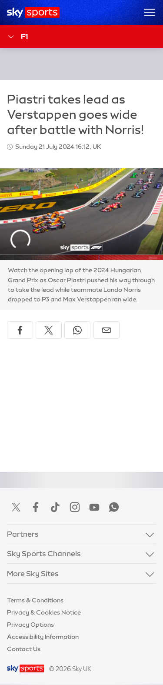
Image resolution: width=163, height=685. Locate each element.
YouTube (94, 507)
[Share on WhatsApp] (77, 330)
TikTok (55, 507)
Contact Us (23, 649)
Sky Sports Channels (44, 553)
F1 (17, 37)
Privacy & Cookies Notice (44, 612)
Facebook (35, 507)
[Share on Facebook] (20, 330)
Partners (23, 534)
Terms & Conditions (35, 600)
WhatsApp (114, 507)
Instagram (74, 507)
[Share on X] (49, 330)
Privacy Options (30, 625)
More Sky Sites (33, 573)
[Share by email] (106, 330)
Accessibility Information (43, 637)
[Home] (33, 12)
